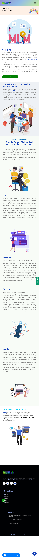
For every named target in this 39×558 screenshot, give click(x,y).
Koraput (16, 464)
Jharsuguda (4, 464)
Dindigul (22, 462)
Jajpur (2, 464)
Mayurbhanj (19, 464)
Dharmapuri (20, 462)
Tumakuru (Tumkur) (1, 462)
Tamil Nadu (32, 464)
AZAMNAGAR (1, 450)
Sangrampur (1, 452)
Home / (4, 10)
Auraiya (0, 448)
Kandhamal (8, 464)
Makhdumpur (1, 451)
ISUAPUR (38, 454)
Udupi (3, 462)
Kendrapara (10, 464)
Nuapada (24, 464)
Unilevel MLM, (32, 59)
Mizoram (35, 464)
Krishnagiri (32, 462)
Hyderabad (1, 461)
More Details (10, 77)
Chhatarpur (0, 456)
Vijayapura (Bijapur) (8, 462)
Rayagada (27, 464)
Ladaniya (37, 450)
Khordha (14, 464)
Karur (30, 462)
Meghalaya (37, 464)
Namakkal (37, 462)
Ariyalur (11, 462)
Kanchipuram (27, 462)
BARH (0, 449)
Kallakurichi (25, 462)
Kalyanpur (38, 451)
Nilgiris (38, 462)
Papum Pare (37, 459)
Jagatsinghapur (1, 464)
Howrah (38, 457)
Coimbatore (17, 462)
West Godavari (1, 459)
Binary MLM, (5, 61)
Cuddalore (19, 462)
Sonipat (38, 458)
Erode (23, 462)
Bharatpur (0, 460)
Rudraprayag (1, 458)
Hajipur (38, 448)
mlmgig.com (19, 535)
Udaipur (38, 460)
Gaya (37, 448)
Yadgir (10, 462)
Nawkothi (0, 453)
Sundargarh (31, 464)
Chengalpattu (13, 462)
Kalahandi (6, 464)
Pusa (0, 454)
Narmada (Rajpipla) (1, 457)
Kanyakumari (29, 462)
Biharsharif (38, 452)
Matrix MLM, (13, 61)
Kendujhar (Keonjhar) (12, 464)
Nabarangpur (21, 464)
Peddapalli (38, 461)
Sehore (38, 456)
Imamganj (38, 453)
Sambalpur (29, 464)
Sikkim (38, 464)
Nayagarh (23, 464)
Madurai (33, 462)
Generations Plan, (32, 61)
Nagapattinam (35, 462)
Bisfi (38, 450)
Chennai (15, 462)
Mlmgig (15, 106)
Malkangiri (17, 464)
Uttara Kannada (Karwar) (5, 462)
